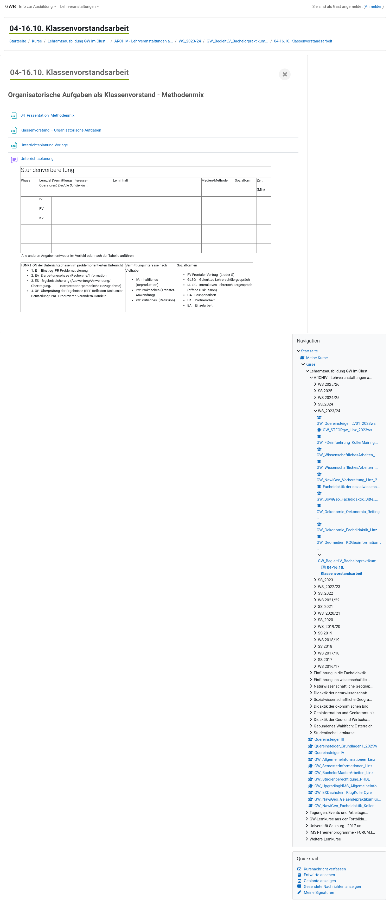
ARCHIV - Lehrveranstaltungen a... (143, 41)
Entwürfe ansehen (316, 874)
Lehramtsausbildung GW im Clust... (78, 41)
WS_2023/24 (190, 41)
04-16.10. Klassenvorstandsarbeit (303, 41)
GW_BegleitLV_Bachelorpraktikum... (237, 41)
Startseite (17, 41)
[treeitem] (339, 595)
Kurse (37, 41)
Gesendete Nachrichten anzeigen (329, 886)
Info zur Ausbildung (36, 6)
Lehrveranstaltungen (77, 6)
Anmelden (373, 6)
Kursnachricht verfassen (321, 869)
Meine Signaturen (315, 892)
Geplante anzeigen (316, 880)
